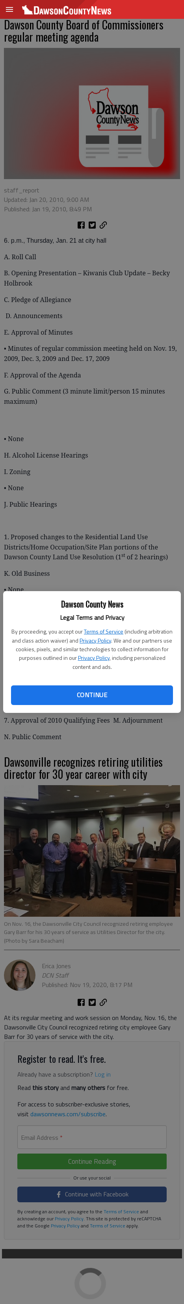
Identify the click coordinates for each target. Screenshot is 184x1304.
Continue (92, 695)
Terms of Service (103, 631)
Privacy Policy (95, 640)
